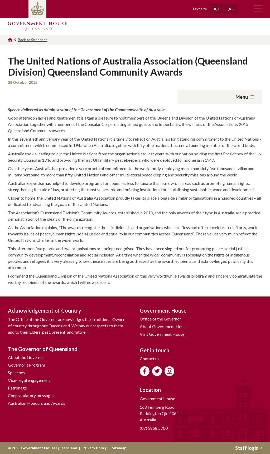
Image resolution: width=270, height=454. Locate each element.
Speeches (16, 372)
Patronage (17, 387)
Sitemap (119, 448)
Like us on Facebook (144, 371)
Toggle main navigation (258, 9)
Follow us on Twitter (157, 371)
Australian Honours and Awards (36, 403)
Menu (244, 97)
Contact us (149, 358)
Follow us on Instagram (169, 371)
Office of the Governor (160, 318)
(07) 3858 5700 (154, 428)
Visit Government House (162, 334)
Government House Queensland (37, 26)
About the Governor (26, 357)
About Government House (163, 326)
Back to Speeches (32, 39)
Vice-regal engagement (29, 380)
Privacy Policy (95, 448)
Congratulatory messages (31, 395)
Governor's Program (26, 364)
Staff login (248, 448)
